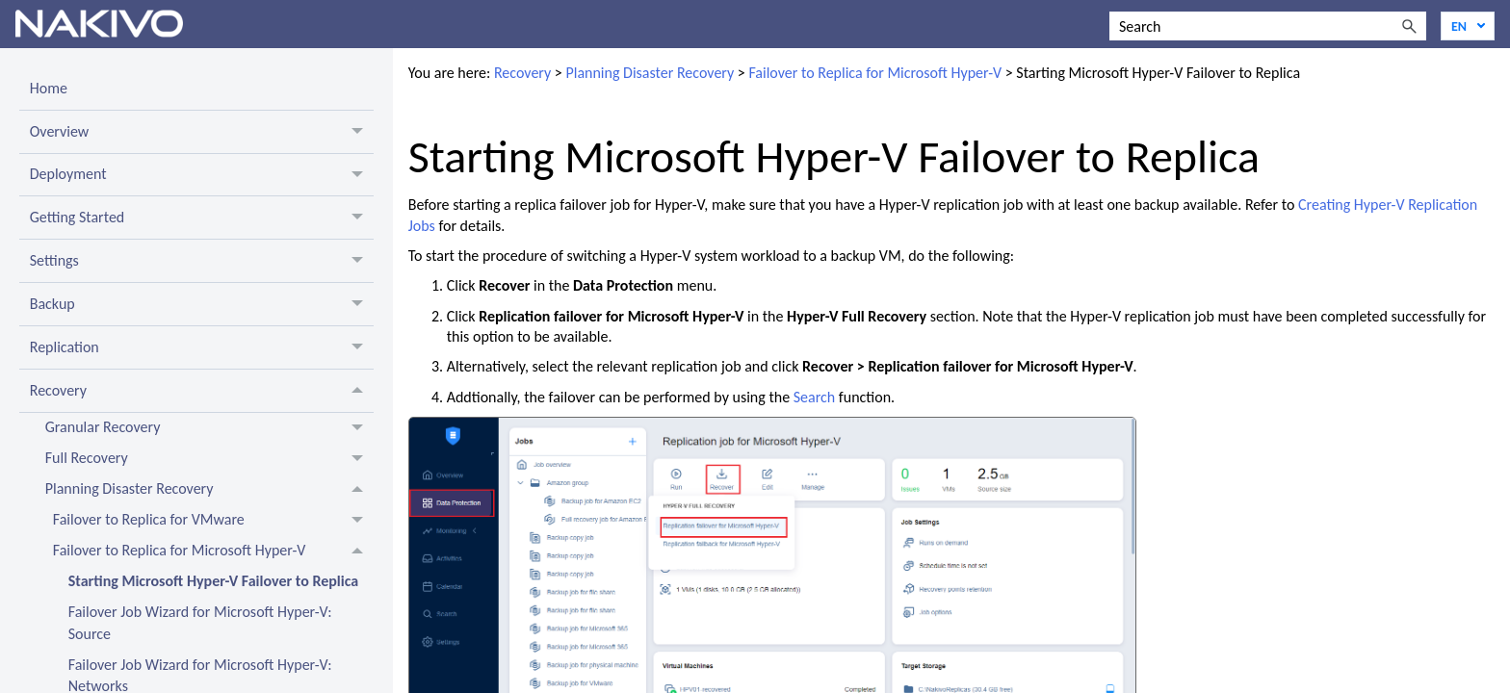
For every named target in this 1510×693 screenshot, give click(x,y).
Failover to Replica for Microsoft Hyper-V (213, 551)
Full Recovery (209, 459)
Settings (202, 261)
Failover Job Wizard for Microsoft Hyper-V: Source (200, 622)
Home (48, 88)
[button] (1409, 26)
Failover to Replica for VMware (213, 520)
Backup (202, 304)
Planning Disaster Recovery (209, 490)
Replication (202, 347)
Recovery (202, 391)
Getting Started (202, 217)
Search (815, 397)
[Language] (1468, 26)
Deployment (202, 175)
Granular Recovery (209, 428)
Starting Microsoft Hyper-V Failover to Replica (213, 581)
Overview (202, 132)
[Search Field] (1267, 26)
